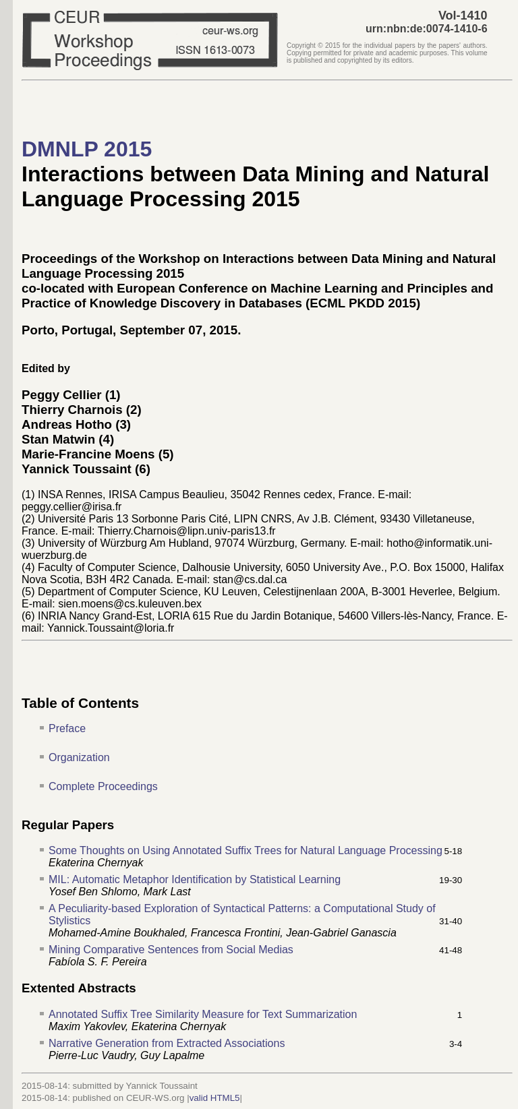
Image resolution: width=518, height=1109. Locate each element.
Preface (67, 728)
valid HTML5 (215, 1098)
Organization (79, 757)
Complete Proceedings (103, 786)
